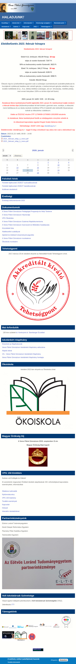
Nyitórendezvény (8, 494)
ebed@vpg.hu (50, 126)
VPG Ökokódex (8, 218)
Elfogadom (54, 660)
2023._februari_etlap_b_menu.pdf (15, 141)
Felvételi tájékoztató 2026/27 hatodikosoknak (19, 186)
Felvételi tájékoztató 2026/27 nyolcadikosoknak (19, 183)
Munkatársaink (59, 23)
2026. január (38, 150)
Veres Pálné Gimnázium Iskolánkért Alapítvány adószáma (23, 347)
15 (38, 168)
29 (38, 173)
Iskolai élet (16, 23)
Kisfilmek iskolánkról (9, 189)
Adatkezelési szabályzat (11, 231)
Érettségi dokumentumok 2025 (13, 200)
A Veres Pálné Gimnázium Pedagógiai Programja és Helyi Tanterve (27, 211)
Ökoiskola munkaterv (10, 242)
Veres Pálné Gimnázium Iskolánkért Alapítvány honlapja (23, 357)
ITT (12, 604)
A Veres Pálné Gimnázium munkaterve (16, 238)
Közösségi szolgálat (43, 23)
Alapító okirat (7, 351)
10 (58, 165)
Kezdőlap (4, 23)
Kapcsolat (26, 26)
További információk (14, 662)
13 (17, 168)
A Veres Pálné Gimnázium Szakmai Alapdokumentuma (22, 221)
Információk (27, 23)
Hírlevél (5, 508)
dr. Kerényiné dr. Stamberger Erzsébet (30, 332)
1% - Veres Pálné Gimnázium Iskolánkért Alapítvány (21, 354)
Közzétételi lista (8, 228)
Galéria (16, 27)
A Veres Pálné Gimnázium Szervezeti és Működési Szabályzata (25, 225)
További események (9, 501)
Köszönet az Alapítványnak (12, 344)
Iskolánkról (5, 27)
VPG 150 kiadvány (9, 498)
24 (58, 170)
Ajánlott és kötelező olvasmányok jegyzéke (18, 235)
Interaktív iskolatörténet (10, 511)
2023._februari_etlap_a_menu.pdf (15, 139)
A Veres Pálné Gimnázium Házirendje (16, 215)
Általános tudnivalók (9, 491)
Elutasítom (63, 660)
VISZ (35, 27)
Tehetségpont (46, 27)
